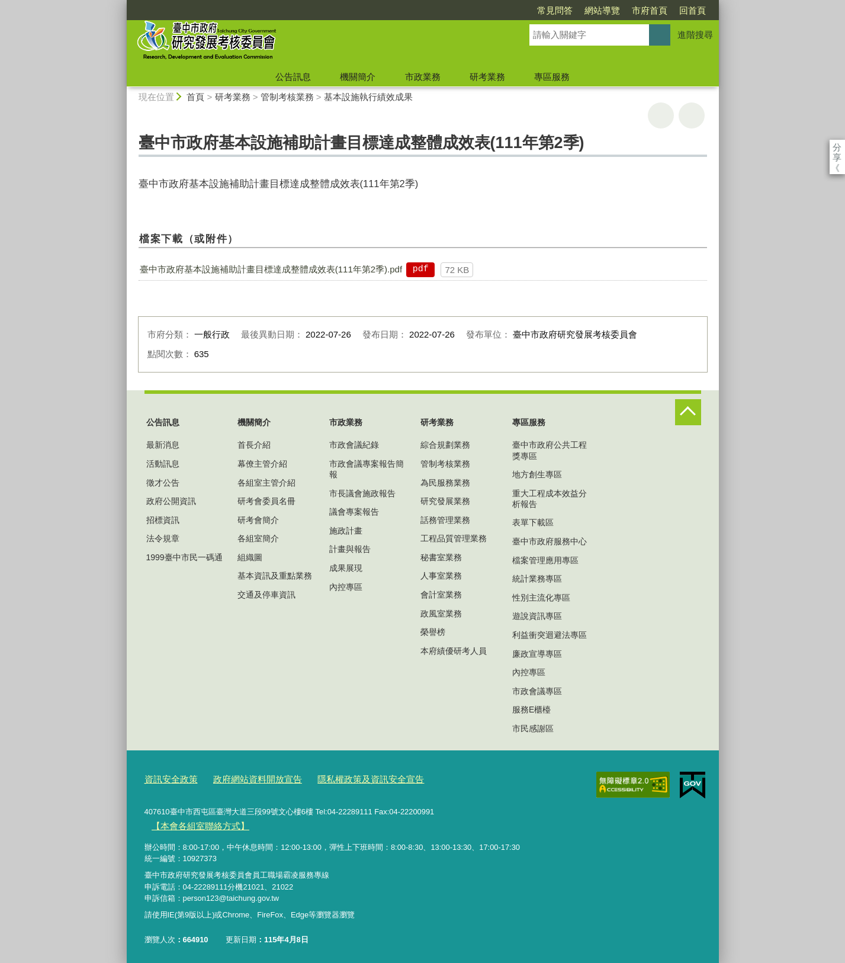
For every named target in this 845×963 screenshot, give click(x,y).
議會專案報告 (354, 511)
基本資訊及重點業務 (274, 575)
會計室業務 (441, 594)
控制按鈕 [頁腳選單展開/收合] (688, 412)
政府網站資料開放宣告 (244, 777)
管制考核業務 (287, 97)
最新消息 (162, 445)
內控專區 (345, 587)
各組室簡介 (258, 538)
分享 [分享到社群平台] (837, 147)
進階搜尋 (695, 35)
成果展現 (345, 568)
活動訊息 (162, 463)
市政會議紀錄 (354, 445)
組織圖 (249, 557)
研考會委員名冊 (266, 501)
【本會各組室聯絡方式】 (193, 822)
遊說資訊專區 (537, 616)
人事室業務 (441, 575)
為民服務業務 (445, 482)
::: (122, 5)
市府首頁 (581, 10)
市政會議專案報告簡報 (366, 469)
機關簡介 (357, 77)
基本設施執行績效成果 (368, 97)
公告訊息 (293, 77)
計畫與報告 (350, 549)
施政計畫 (345, 530)
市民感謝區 (533, 728)
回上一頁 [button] (692, 115)
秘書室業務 (441, 557)
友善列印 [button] (661, 115)
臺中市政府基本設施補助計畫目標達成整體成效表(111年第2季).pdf (271, 269)
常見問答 (487, 10)
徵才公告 (162, 482)
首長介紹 (254, 445)
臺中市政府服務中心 (549, 541)
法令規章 (162, 538)
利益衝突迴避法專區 (549, 635)
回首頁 (624, 10)
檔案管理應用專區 (545, 560)
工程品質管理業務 (453, 538)
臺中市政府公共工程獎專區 (549, 450)
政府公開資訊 (171, 501)
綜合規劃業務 (445, 445)
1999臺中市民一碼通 (184, 557)
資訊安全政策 (167, 777)
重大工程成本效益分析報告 (549, 499)
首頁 (195, 97)
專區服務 (552, 77)
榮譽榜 (432, 632)
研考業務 (487, 77)
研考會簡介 (258, 520)
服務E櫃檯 (531, 709)
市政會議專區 (537, 691)
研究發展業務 (445, 501)
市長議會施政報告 (362, 493)
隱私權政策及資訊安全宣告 (344, 777)
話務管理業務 (445, 520)
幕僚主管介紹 (262, 463)
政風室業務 (441, 613)
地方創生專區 (537, 474)
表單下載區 (533, 522)
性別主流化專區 (541, 597)
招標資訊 (162, 520)
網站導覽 (534, 10)
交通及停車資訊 (266, 594)
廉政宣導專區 (537, 654)
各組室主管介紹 (266, 482)
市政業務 (423, 77)
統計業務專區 (537, 578)
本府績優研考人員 (453, 651)
